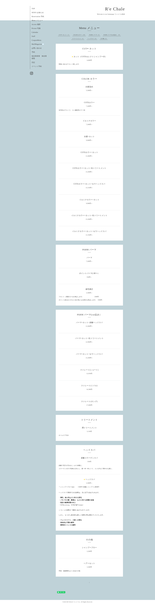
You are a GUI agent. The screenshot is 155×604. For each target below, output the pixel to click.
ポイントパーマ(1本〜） (89, 273)
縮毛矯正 (89, 289)
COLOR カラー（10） (79, 35)
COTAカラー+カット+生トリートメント (89, 168)
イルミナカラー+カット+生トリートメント (89, 215)
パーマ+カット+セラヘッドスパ (89, 354)
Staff (33, 36)
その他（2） (104, 38)
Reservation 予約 (38, 16)
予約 (33, 52)
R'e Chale (115, 8)
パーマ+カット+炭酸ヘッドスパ (89, 322)
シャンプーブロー (89, 548)
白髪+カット (89, 136)
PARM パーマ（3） (94, 35)
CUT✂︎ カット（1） (64, 35)
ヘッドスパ (90, 479)
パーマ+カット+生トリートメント (89, 338)
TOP (33, 8)
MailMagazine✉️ (38, 44)
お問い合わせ (37, 48)
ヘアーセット (89, 563)
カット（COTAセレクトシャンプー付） (90, 57)
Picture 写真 (36, 28)
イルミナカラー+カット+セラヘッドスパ (89, 231)
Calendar (35, 32)
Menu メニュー (37, 20)
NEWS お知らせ (38, 12)
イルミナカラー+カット (89, 200)
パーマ (89, 258)
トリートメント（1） (78, 38)
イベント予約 (37, 66)
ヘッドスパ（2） (92, 38)
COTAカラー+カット (89, 152)
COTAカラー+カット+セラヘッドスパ (89, 184)
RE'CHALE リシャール (73, 602)
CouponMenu (36, 40)
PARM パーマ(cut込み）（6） (112, 35)
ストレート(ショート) (89, 370)
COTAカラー (89, 102)
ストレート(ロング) (89, 401)
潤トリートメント (89, 428)
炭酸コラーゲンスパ (89, 458)
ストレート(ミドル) (89, 386)
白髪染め (89, 87)
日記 (33, 62)
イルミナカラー (89, 121)
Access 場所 (36, 24)
